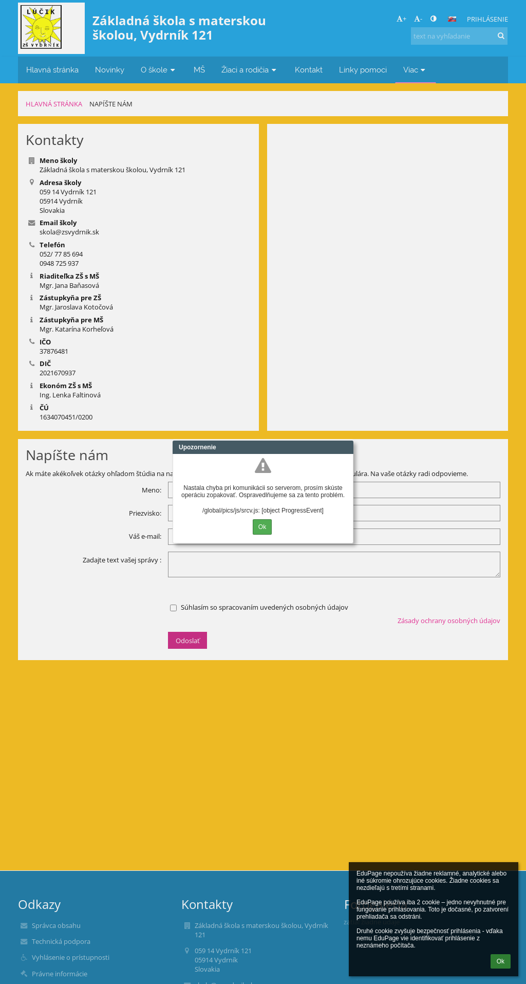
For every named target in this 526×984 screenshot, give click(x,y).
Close (345, 447)
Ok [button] (500, 961)
